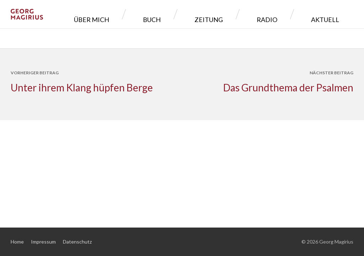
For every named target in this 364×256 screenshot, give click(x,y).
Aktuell (330, 14)
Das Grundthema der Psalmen (288, 87)
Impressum (43, 242)
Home (17, 242)
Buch (206, 14)
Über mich (163, 14)
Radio (289, 14)
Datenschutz (77, 242)
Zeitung (247, 14)
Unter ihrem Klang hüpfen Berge (82, 87)
